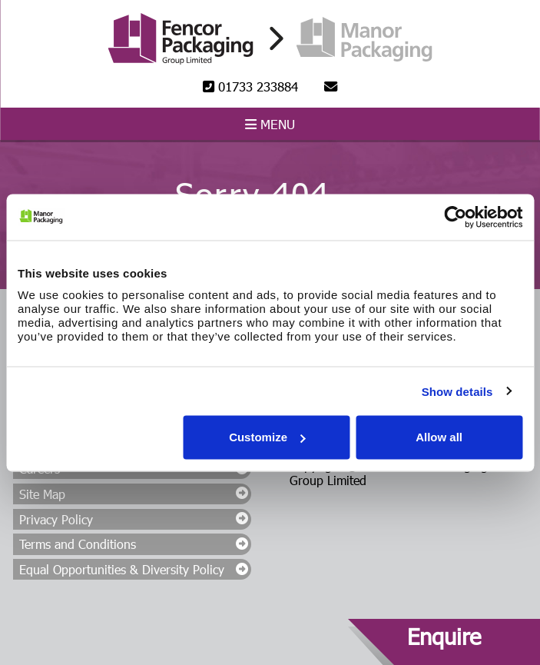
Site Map (42, 494)
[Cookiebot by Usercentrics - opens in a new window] (455, 216)
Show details (457, 390)
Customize (267, 437)
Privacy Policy (56, 519)
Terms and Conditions (77, 544)
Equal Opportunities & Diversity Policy (121, 569)
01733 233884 (250, 86)
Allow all (439, 437)
